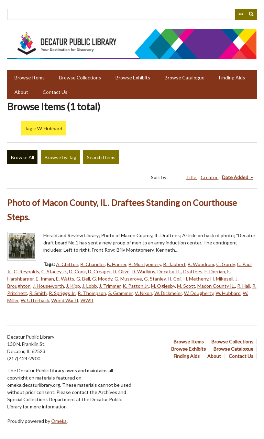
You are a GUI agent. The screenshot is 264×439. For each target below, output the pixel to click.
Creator (210, 177)
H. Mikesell (221, 279)
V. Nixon (143, 293)
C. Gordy (225, 264)
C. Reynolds (26, 271)
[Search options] (240, 14)
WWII (87, 300)
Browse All (22, 157)
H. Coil (175, 279)
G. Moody (102, 279)
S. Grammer (120, 293)
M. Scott (186, 286)
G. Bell (83, 279)
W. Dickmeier (168, 293)
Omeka (59, 421)
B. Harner (116, 264)
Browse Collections (80, 77)
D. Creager (99, 271)
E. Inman (45, 279)
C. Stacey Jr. (54, 271)
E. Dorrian (215, 271)
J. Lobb (89, 286)
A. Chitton (67, 264)
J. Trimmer (110, 286)
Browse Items (29, 77)
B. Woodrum (201, 264)
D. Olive (121, 271)
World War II (64, 300)
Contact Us (55, 92)
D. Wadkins (143, 271)
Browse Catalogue (185, 77)
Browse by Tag (60, 157)
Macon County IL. (216, 286)
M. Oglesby (163, 286)
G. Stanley (155, 279)
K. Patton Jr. (136, 286)
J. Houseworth (48, 286)
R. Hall (243, 286)
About (21, 92)
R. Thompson (92, 293)
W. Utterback (35, 300)
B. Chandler (92, 264)
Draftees (192, 271)
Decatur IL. (169, 271)
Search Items (101, 157)
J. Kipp (73, 286)
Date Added (235, 177)
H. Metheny (196, 279)
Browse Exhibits (133, 77)
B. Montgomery (145, 264)
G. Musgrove (128, 279)
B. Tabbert (174, 264)
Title (191, 177)
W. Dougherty (198, 293)
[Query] (132, 14)
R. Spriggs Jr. (62, 293)
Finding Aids (232, 77)
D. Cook (77, 271)
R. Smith (38, 293)
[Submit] (251, 14)
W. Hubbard (228, 293)
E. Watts (65, 279)
